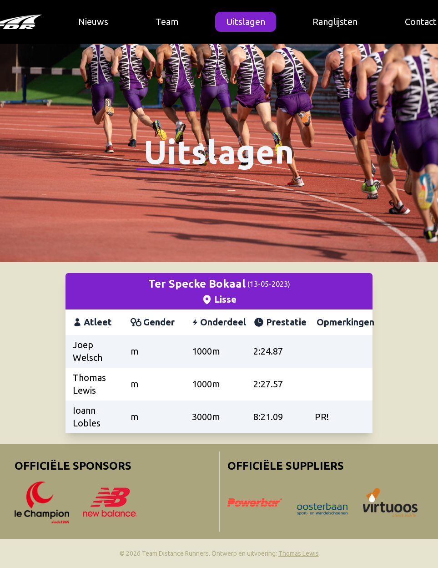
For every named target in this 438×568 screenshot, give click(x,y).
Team (167, 21)
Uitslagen (245, 21)
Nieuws (93, 21)
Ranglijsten (334, 21)
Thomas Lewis (298, 553)
